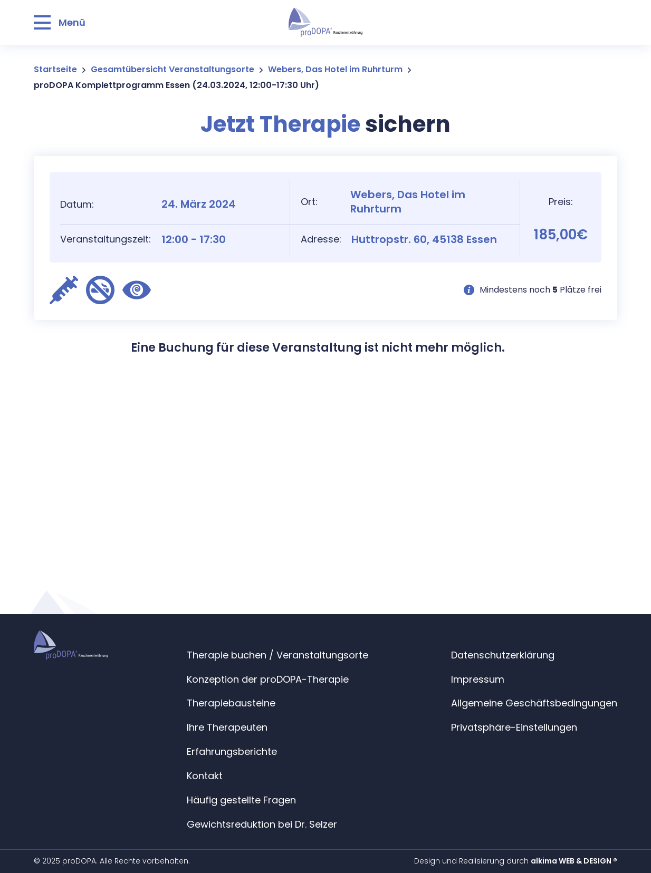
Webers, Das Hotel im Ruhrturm (335, 69)
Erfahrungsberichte (232, 751)
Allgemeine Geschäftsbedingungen (534, 703)
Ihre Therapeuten (227, 727)
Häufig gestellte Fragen (241, 800)
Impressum (477, 679)
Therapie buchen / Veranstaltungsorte (277, 655)
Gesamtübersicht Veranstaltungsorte (172, 69)
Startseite (55, 69)
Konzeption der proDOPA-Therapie (268, 679)
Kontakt (205, 775)
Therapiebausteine (231, 703)
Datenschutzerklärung (502, 655)
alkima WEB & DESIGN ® (574, 861)
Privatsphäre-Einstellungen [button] (514, 727)
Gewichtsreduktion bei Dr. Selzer (262, 824)
